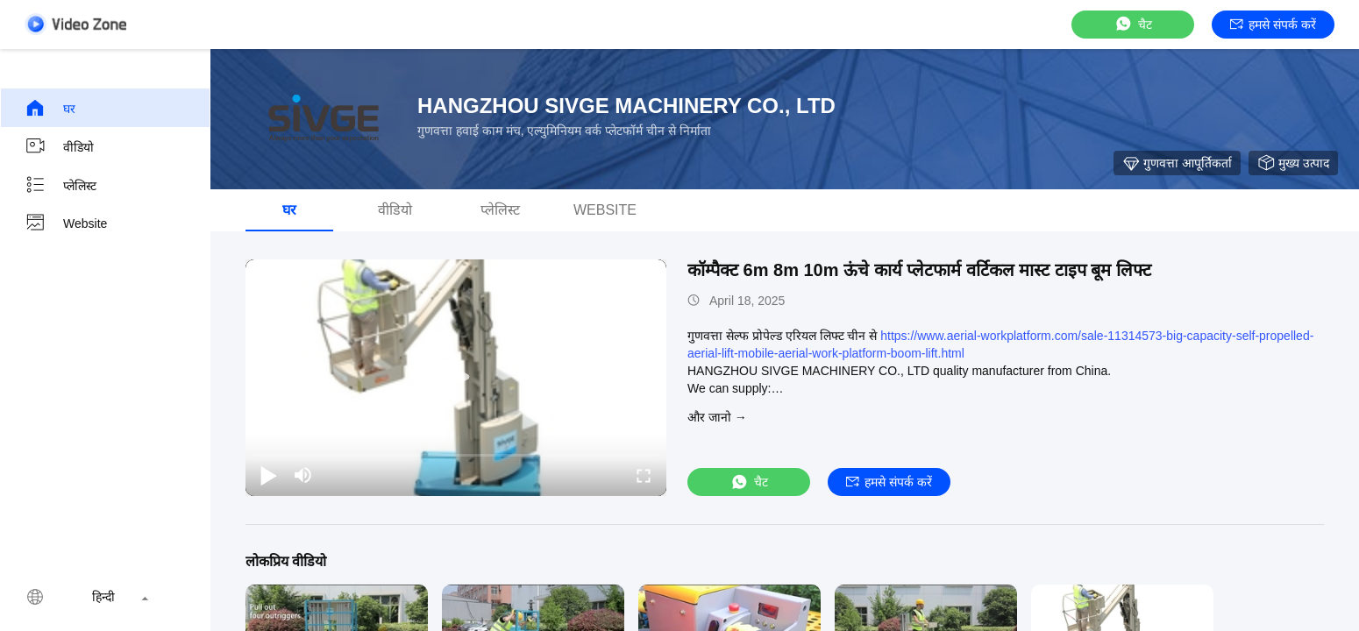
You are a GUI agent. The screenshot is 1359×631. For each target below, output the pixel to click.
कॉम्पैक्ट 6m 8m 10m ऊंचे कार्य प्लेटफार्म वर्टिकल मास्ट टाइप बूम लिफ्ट (919, 270)
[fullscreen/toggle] (643, 475)
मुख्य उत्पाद (1293, 163)
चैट (1133, 24)
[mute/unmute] (303, 475)
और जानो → (717, 417)
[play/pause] (268, 475)
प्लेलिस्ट (60, 184)
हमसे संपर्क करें (1273, 25)
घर (50, 107)
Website (66, 223)
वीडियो (59, 146)
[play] (456, 378)
